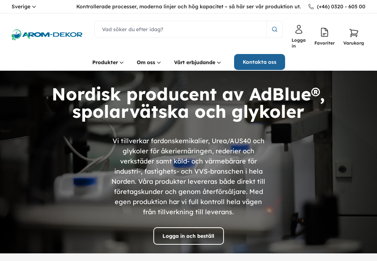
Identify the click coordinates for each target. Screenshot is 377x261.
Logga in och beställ (188, 236)
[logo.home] (47, 35)
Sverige (25, 6)
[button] (353, 36)
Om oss (149, 62)
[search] (180, 29)
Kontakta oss (259, 62)
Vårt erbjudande (198, 62)
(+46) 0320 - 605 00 (341, 6)
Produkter (108, 62)
